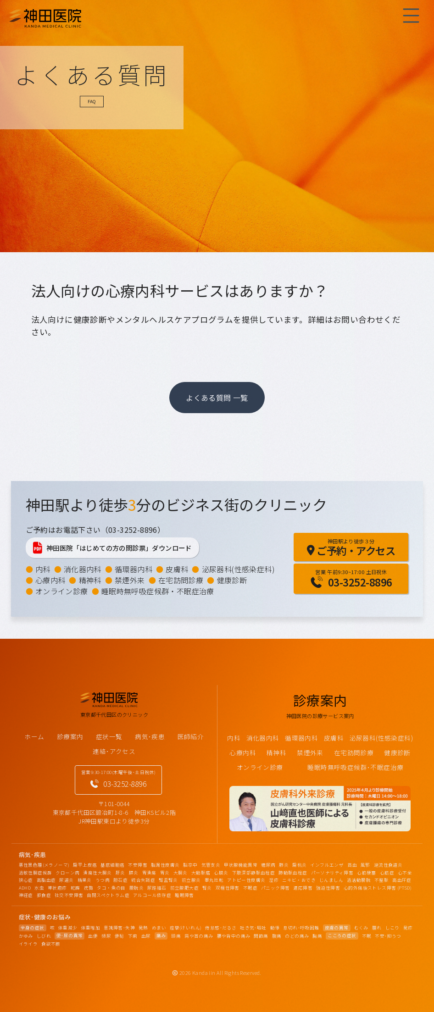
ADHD (25, 888)
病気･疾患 (150, 736)
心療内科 (50, 580)
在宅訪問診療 (180, 580)
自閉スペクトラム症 (108, 895)
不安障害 (137, 865)
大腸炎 (180, 872)
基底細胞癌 (112, 865)
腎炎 (207, 888)
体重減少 (68, 927)
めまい (159, 927)
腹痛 (277, 936)
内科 (42, 569)
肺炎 (284, 865)
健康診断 (232, 580)
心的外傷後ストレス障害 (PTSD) (378, 888)
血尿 (146, 936)
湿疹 (273, 880)
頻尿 (106, 936)
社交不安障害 (69, 895)
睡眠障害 (184, 895)
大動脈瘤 (201, 872)
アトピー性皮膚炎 (246, 880)
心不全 (405, 872)
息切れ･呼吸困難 (301, 927)
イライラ (28, 943)
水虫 (39, 888)
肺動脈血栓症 (292, 872)
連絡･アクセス (114, 751)
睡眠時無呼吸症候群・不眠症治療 (157, 591)
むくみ (361, 927)
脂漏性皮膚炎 (165, 865)
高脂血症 (46, 880)
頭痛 (176, 936)
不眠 (367, 936)
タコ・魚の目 (111, 888)
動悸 (275, 927)
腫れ (377, 927)
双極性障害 (227, 888)
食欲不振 (51, 943)
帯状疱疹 (57, 888)
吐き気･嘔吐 (253, 927)
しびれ (44, 936)
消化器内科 (82, 569)
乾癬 (75, 888)
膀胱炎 (136, 888)
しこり (392, 927)
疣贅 (89, 888)
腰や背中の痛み (233, 936)
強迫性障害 (328, 888)
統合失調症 (143, 880)
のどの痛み (297, 936)
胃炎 (165, 872)
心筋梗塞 (366, 872)
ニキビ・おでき (299, 880)
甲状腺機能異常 (240, 865)
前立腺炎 (191, 880)
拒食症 (44, 895)
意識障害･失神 (119, 927)
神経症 (26, 895)
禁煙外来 (130, 580)
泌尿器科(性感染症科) (238, 569)
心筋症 (387, 872)
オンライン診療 (61, 591)
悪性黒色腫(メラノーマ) (44, 865)
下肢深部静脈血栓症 (253, 872)
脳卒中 (190, 865)
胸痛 (317, 936)
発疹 (408, 927)
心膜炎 (221, 872)
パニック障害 (275, 888)
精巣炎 (85, 880)
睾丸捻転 (214, 880)
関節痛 (261, 936)
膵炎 (134, 872)
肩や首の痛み (198, 936)
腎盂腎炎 (168, 880)
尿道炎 (66, 880)
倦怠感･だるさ (220, 927)
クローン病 (67, 872)
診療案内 (70, 736)
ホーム (34, 736)
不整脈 (381, 880)
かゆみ (26, 936)
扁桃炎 (299, 865)
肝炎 (120, 872)
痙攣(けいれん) (185, 927)
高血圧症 (402, 880)
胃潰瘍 (149, 872)
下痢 (133, 936)
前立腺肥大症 (184, 888)
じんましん (331, 880)
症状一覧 (109, 736)
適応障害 (302, 888)
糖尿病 (268, 865)
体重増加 (90, 927)
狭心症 (26, 880)
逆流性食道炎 (388, 865)
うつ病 (102, 880)
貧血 (352, 865)
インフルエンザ (327, 865)
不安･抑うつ (388, 936)
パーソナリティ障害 (332, 872)
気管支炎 (211, 865)
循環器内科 (133, 569)
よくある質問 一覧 (217, 397)
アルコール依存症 (152, 895)
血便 (93, 936)
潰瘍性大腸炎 (97, 872)
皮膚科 (177, 569)
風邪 (365, 865)
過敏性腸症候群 (35, 872)
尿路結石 (157, 888)
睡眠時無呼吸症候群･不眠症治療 (355, 767)
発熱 (143, 927)
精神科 (90, 580)
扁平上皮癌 (85, 865)
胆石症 (120, 880)
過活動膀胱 (359, 880)
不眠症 (250, 888)
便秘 (119, 936)
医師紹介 (191, 736)
